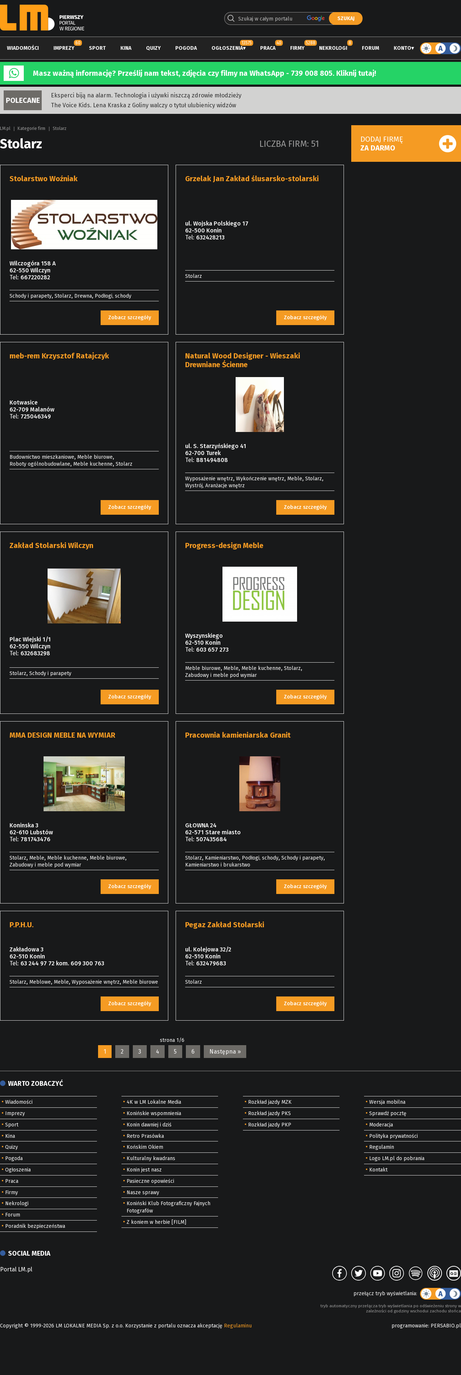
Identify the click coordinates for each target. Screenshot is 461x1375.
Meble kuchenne (93, 464)
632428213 (210, 237)
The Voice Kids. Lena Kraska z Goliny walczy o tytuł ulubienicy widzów (143, 105)
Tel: (14, 277)
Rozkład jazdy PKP (269, 1125)
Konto (402, 48)
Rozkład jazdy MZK (270, 1102)
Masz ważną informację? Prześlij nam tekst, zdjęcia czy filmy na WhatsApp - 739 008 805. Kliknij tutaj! (204, 73)
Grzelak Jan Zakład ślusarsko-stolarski (252, 178)
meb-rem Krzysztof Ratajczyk (59, 355)
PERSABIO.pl (446, 1326)
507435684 (211, 839)
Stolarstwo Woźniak (44, 178)
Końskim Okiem (145, 1147)
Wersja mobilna (387, 1102)
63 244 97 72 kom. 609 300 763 (62, 963)
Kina (125, 48)
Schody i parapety (31, 296)
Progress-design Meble (224, 545)
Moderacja (381, 1125)
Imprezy (63, 48)
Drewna (83, 296)
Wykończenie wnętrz (260, 479)
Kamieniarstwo (222, 858)
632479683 (211, 963)
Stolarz (60, 128)
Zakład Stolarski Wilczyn (51, 545)
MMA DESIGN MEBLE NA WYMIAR (62, 735)
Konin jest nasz (144, 1170)
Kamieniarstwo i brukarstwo (217, 865)
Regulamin (381, 1147)
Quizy (153, 48)
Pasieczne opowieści (150, 1181)
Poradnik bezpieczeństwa (35, 1226)
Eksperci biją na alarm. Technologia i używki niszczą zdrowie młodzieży (146, 95)
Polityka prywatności (393, 1136)
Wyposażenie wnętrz (209, 479)
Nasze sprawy (143, 1192)
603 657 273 (212, 649)
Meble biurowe (95, 457)
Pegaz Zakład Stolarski (224, 924)
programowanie (409, 1326)
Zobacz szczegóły (129, 317)
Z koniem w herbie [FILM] (156, 1222)
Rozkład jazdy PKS (269, 1113)
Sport (97, 48)
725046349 (35, 416)
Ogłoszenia (227, 48)
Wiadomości (23, 48)
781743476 (35, 839)
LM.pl (5, 128)
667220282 (35, 277)
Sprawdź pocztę (387, 1113)
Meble (294, 479)
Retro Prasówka (145, 1136)
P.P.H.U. (22, 924)
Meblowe (40, 982)
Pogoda (186, 48)
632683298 (35, 653)
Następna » (225, 1051)
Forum (370, 48)
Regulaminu (238, 1326)
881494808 (212, 460)
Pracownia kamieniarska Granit (238, 735)
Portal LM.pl (16, 1269)
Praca (268, 48)
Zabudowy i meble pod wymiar (221, 675)
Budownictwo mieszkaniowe (42, 457)
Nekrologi (333, 48)
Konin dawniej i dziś (149, 1125)
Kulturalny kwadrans (151, 1158)
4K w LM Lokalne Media (154, 1102)
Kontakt (378, 1170)
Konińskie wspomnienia (154, 1113)
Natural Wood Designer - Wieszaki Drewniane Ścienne (242, 360)
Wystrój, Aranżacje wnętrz (215, 485)
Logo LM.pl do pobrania (396, 1158)
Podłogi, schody (113, 296)
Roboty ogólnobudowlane (40, 464)
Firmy (297, 48)
